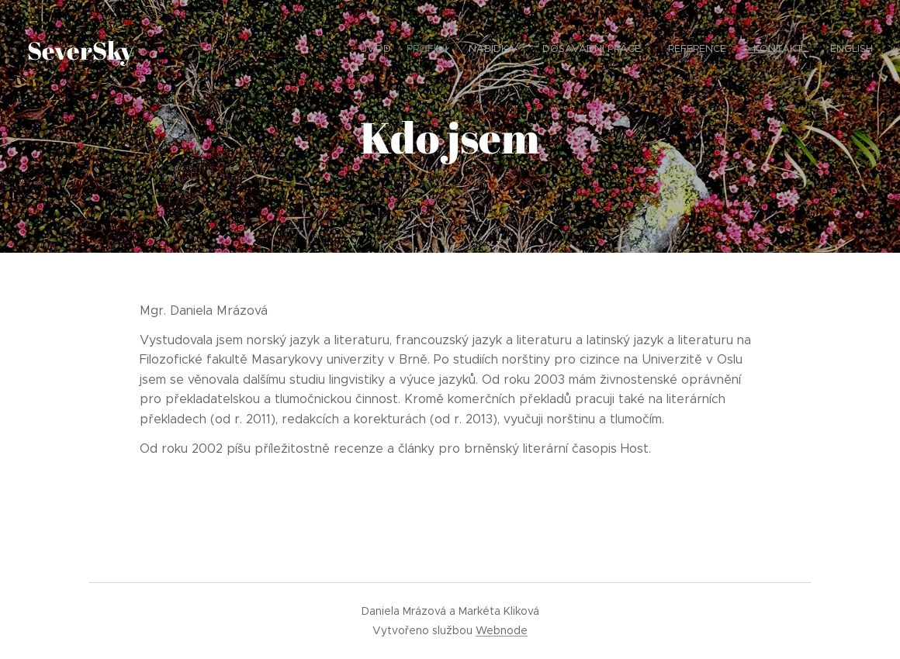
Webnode (502, 630)
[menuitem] (723, 50)
